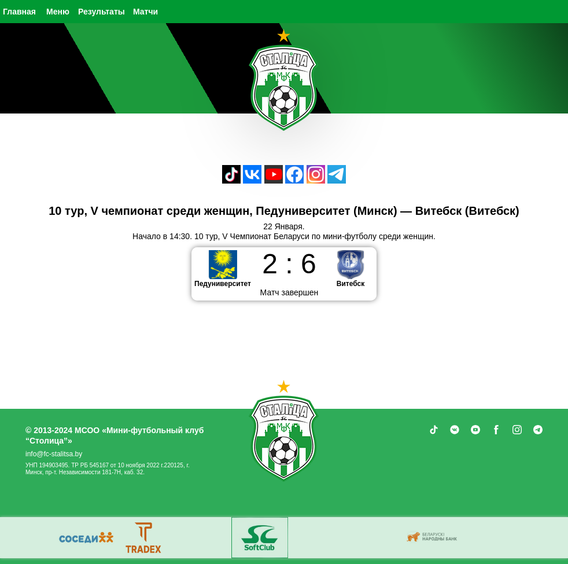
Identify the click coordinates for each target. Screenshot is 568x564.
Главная (19, 11)
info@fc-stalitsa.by (53, 454)
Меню (57, 11)
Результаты (101, 11)
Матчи (145, 11)
